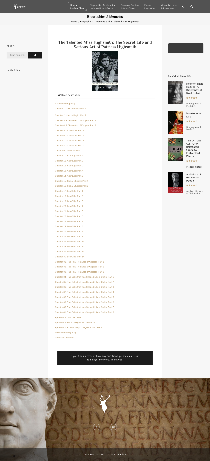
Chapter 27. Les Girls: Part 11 (69, 241)
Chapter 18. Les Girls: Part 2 (69, 196)
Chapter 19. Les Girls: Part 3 (69, 201)
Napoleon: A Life (193, 115)
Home (74, 21)
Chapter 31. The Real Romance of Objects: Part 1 (79, 262)
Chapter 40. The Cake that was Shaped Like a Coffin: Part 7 (84, 307)
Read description (69, 95)
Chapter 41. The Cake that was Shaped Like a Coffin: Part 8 (84, 312)
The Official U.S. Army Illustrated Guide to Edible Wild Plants (193, 148)
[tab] (105, 95)
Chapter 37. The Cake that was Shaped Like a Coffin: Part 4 (84, 292)
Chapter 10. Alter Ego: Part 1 (69, 155)
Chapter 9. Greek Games (67, 150)
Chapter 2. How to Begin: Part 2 (70, 115)
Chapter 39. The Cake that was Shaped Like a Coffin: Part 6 (84, 302)
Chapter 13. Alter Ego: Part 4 (69, 171)
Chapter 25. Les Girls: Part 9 (69, 231)
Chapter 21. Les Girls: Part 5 (69, 211)
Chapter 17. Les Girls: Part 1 (69, 191)
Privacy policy (118, 454)
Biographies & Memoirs (92, 21)
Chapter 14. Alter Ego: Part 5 (69, 176)
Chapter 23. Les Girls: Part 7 (69, 221)
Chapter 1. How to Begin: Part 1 (70, 108)
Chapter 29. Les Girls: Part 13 (69, 251)
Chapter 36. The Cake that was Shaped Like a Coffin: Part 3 (84, 287)
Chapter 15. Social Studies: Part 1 (71, 181)
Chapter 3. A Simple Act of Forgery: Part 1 (75, 120)
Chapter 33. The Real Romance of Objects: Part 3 (79, 272)
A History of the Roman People (193, 177)
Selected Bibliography (65, 332)
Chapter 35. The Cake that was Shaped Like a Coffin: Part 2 (84, 282)
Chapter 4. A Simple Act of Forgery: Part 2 (75, 125)
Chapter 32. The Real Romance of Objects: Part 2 (79, 266)
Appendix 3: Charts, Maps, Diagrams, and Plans (78, 327)
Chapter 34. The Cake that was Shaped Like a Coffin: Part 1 (84, 277)
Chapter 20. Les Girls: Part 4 (69, 206)
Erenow (88, 454)
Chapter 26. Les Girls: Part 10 (69, 236)
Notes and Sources (64, 337)
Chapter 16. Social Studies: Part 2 (71, 186)
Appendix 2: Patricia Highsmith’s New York (76, 322)
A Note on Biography (65, 103)
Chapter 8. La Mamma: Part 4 (69, 145)
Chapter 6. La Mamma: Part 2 (69, 135)
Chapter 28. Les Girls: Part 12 (69, 246)
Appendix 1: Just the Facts (68, 317)
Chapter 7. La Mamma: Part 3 (69, 140)
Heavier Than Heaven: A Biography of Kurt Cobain (194, 88)
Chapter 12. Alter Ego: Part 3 (69, 165)
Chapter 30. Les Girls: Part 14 (69, 256)
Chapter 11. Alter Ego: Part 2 (69, 161)
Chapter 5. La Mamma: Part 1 (69, 130)
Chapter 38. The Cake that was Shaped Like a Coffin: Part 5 (84, 297)
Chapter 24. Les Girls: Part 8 (69, 226)
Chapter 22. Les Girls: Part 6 (69, 216)
